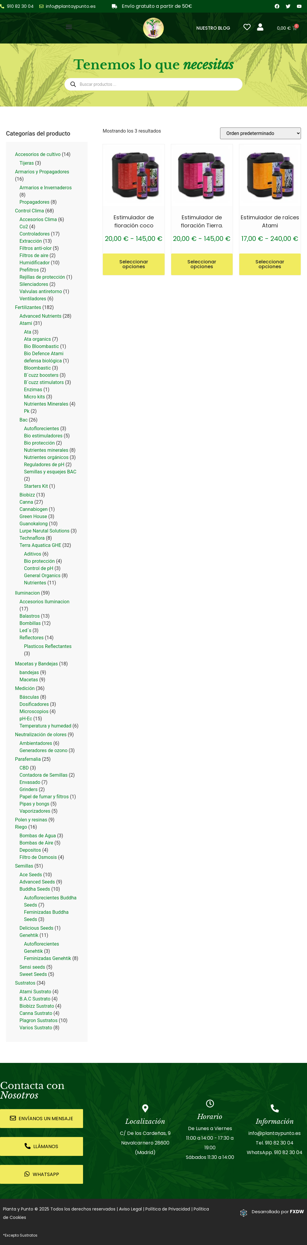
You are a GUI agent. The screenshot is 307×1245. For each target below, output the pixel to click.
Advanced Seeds (37, 882)
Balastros (29, 616)
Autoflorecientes (41, 428)
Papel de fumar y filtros (44, 797)
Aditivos (32, 554)
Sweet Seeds (33, 974)
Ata (27, 332)
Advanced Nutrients (40, 316)
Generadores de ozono (43, 750)
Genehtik (28, 935)
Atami (25, 323)
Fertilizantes (28, 307)
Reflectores (31, 637)
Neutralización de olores (41, 734)
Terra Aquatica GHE (40, 545)
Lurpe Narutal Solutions (44, 531)
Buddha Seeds (34, 889)
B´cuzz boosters (41, 375)
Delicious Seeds (36, 928)
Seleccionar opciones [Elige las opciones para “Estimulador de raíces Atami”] (269, 264)
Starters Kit (36, 486)
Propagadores (34, 202)
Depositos (30, 850)
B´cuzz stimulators (44, 382)
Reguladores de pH (44, 464)
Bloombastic (37, 368)
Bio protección (39, 443)
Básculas (29, 697)
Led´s (25, 630)
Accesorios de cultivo (38, 154)
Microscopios (34, 711)
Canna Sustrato (35, 1013)
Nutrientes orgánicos (46, 457)
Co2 (23, 227)
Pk (26, 411)
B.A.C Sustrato (34, 999)
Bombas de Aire (36, 843)
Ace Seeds (30, 875)
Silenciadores (33, 284)
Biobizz (27, 495)
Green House (33, 516)
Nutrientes (35, 583)
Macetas (28, 679)
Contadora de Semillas (43, 775)
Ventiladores (32, 299)
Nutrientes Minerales (46, 404)
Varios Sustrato (35, 1027)
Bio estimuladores (43, 436)
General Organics (42, 575)
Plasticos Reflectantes (48, 646)
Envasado (29, 782)
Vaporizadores (34, 811)
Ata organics (37, 339)
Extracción (30, 241)
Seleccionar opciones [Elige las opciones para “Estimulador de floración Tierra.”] (201, 264)
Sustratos (25, 983)
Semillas (24, 866)
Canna (26, 502)
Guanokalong (33, 523)
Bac (23, 420)
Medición (25, 688)
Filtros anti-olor (35, 248)
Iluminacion (27, 593)
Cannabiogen (33, 509)
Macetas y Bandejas (36, 664)
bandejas (29, 672)
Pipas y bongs (34, 804)
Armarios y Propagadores (42, 172)
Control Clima (29, 211)
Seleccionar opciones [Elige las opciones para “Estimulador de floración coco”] (133, 264)
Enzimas (33, 389)
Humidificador (34, 263)
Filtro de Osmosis (38, 857)
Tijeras (26, 163)
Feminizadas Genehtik (47, 958)
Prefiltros (29, 270)
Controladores (34, 234)
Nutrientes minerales (46, 450)
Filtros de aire (33, 255)
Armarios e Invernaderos (45, 187)
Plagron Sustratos (38, 1020)
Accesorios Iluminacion (44, 601)
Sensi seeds (32, 967)
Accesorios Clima (38, 219)
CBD (24, 768)
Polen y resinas (31, 820)
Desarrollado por (278, 1211)
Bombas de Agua (37, 835)
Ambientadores (35, 743)
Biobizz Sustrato (36, 1006)
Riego (21, 827)
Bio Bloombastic (41, 346)
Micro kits (34, 397)
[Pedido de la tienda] (260, 133)
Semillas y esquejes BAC (50, 472)
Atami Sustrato (35, 991)
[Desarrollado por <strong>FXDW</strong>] (243, 1213)
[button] (69, 27)
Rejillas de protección (42, 277)
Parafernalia (28, 759)
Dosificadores (34, 704)
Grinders (28, 789)
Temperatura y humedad (45, 726)
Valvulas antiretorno (40, 291)
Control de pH (38, 568)
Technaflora (32, 538)
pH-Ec (25, 719)
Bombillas (30, 623)
